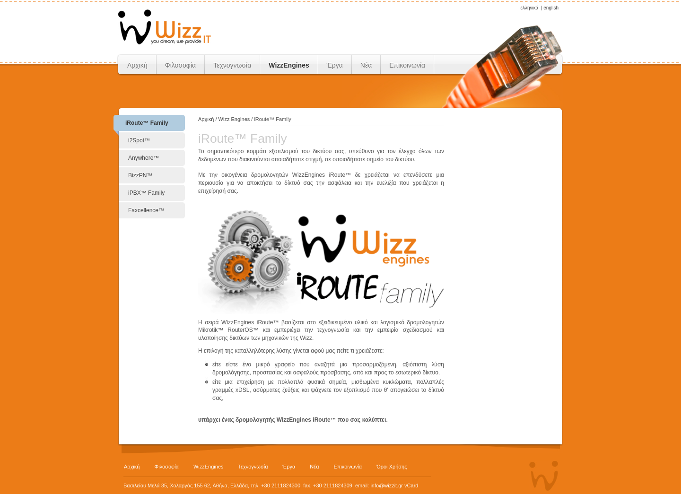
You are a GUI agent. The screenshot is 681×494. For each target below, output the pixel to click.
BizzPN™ (140, 175)
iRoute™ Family (146, 123)
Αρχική (137, 65)
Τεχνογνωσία (232, 65)
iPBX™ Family (146, 193)
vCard (411, 485)
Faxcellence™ (146, 210)
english (551, 7)
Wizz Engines (234, 119)
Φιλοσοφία (180, 65)
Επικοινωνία (407, 65)
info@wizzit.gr (386, 485)
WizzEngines (289, 65)
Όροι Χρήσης (391, 466)
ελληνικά (529, 7)
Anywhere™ (143, 158)
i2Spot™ (139, 140)
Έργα (335, 65)
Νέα (366, 65)
